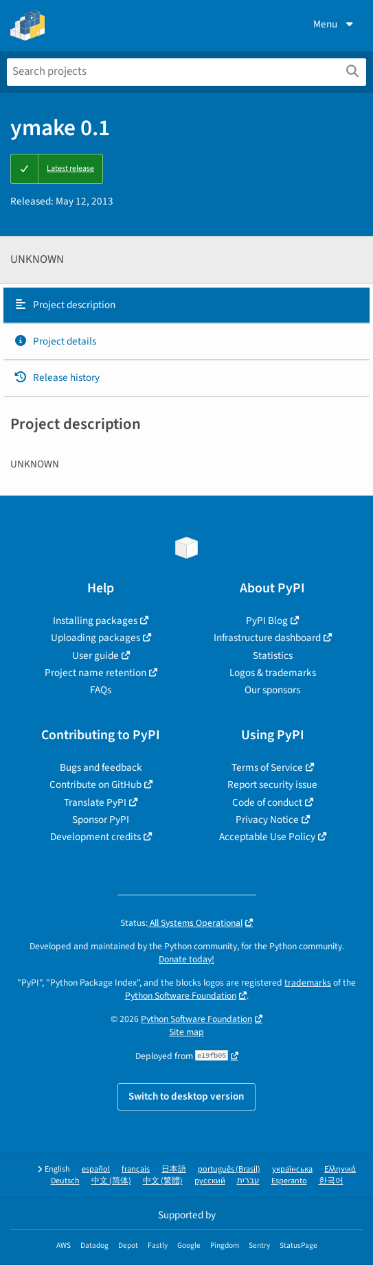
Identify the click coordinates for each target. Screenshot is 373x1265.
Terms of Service (267, 767)
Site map (186, 1031)
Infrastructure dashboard (267, 637)
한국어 (331, 1181)
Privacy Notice (267, 819)
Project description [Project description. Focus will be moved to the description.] (64, 304)
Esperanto (289, 1181)
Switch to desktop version (186, 1096)
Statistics (273, 655)
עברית (248, 1181)
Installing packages (95, 620)
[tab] (186, 305)
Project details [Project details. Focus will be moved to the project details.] (55, 341)
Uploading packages (95, 637)
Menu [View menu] (334, 24)
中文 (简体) (111, 1181)
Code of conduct (267, 802)
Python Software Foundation (180, 995)
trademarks (307, 982)
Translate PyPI (95, 802)
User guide (95, 655)
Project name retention (95, 672)
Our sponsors (272, 689)
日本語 (173, 1169)
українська (292, 1169)
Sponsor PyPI (100, 819)
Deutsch (65, 1181)
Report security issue (272, 784)
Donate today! (186, 959)
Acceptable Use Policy (267, 836)
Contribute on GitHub (95, 784)
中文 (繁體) (163, 1181)
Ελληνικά (340, 1169)
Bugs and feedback (101, 767)
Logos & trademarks (272, 672)
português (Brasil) (229, 1169)
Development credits (95, 836)
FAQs (100, 689)
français (136, 1169)
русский (209, 1181)
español (96, 1169)
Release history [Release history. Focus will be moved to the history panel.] (57, 377)
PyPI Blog (267, 620)
